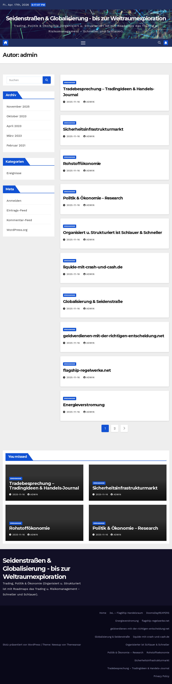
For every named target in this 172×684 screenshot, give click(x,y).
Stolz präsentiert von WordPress (22, 644)
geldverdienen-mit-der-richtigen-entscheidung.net (113, 336)
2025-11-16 (74, 102)
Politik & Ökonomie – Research (93, 198)
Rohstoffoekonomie (158, 652)
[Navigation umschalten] (83, 43)
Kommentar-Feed (19, 220)
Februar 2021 (16, 145)
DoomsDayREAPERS (157, 613)
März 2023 (14, 136)
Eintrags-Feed (17, 210)
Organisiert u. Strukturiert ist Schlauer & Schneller (112, 232)
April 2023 (14, 126)
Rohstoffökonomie (82, 163)
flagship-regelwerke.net (87, 370)
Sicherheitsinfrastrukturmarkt (93, 129)
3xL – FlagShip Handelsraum (126, 613)
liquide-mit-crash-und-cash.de (92, 267)
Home (102, 613)
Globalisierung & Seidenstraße (93, 301)
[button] (159, 43)
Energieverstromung (84, 405)
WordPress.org (17, 230)
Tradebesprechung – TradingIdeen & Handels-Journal (44, 486)
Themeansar (74, 644)
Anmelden (14, 201)
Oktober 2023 (16, 116)
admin (89, 102)
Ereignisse (14, 173)
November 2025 (18, 106)
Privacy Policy (161, 676)
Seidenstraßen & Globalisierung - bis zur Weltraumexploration (86, 18)
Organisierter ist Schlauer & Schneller (147, 644)
